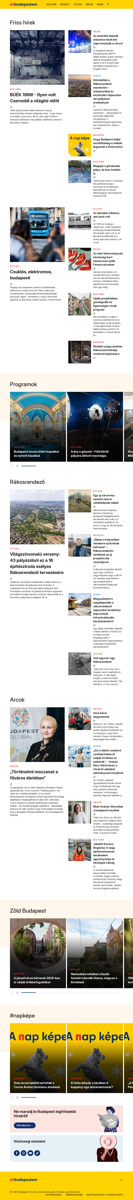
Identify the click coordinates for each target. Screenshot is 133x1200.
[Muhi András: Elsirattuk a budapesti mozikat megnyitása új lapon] (79, 812)
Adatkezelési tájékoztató (104, 1195)
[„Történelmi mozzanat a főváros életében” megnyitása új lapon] (37, 735)
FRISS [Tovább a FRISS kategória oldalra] (97, 31)
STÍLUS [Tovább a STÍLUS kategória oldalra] (14, 266)
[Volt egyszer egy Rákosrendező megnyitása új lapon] (79, 663)
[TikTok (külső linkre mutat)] (37, 1153)
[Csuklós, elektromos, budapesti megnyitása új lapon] (37, 235)
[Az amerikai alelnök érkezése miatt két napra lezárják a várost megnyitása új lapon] (79, 41)
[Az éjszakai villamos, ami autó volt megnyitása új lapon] (79, 218)
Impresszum (74, 1195)
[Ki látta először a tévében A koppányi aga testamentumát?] (95, 1058)
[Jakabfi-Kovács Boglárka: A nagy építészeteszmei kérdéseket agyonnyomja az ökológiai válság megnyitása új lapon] (79, 849)
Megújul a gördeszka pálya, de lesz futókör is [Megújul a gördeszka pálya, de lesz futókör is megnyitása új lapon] (107, 169)
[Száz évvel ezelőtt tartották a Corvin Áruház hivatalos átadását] (38, 1058)
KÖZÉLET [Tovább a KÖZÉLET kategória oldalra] (98, 535)
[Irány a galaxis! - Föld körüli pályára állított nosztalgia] (95, 427)
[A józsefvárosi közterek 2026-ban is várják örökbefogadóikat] (38, 953)
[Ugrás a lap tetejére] (121, 1180)
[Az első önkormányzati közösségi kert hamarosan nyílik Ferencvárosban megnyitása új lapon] (79, 259)
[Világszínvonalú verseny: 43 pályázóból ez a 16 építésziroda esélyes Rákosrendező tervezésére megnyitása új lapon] (37, 517)
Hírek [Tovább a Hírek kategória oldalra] (97, 76)
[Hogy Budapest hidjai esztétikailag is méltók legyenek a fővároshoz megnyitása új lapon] (79, 145)
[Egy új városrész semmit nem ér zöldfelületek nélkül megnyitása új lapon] (79, 501)
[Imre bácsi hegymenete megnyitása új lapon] (79, 718)
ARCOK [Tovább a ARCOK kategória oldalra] (14, 766)
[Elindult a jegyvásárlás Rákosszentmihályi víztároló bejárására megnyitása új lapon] (79, 352)
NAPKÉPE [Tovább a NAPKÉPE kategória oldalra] (98, 135)
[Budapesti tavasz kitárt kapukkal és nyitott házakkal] (38, 427)
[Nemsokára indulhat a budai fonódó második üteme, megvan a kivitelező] (95, 953)
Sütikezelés (54, 1195)
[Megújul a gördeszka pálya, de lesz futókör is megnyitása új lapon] (79, 171)
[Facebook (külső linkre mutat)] (17, 1153)
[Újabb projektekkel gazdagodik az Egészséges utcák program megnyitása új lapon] (79, 304)
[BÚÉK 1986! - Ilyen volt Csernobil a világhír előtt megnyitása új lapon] (37, 57)
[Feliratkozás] (25, 1125)
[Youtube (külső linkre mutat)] (30, 1153)
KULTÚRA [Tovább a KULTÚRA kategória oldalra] (15, 89)
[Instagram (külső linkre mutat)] (24, 1153)
